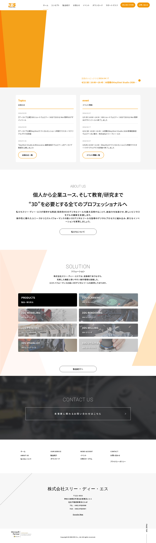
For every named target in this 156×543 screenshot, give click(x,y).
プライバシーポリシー (118, 461)
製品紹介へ (78, 368)
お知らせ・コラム (86, 459)
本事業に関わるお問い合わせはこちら (78, 413)
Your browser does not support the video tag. (78, 43)
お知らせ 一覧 (27, 155)
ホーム (23, 451)
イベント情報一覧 (93, 155)
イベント (83, 455)
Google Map (78, 515)
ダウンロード (55, 459)
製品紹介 (53, 455)
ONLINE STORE (128, 5)
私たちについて (78, 231)
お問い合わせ (143, 5)
